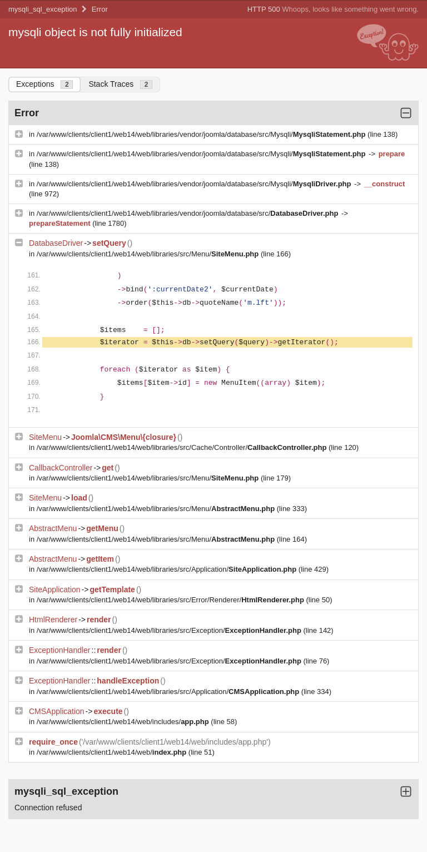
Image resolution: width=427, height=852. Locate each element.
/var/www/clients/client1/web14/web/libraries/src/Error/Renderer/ (171, 600)
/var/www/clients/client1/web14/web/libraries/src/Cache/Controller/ (183, 447)
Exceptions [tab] (44, 84)
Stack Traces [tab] (120, 84)
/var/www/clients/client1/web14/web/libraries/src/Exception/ (170, 630)
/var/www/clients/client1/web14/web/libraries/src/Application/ (168, 569)
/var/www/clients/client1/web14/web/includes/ (124, 721)
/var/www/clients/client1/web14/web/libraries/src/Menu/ (149, 254)
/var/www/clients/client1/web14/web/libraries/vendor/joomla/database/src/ (188, 213)
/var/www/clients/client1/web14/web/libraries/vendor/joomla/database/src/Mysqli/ (202, 134)
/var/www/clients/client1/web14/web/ (112, 752)
